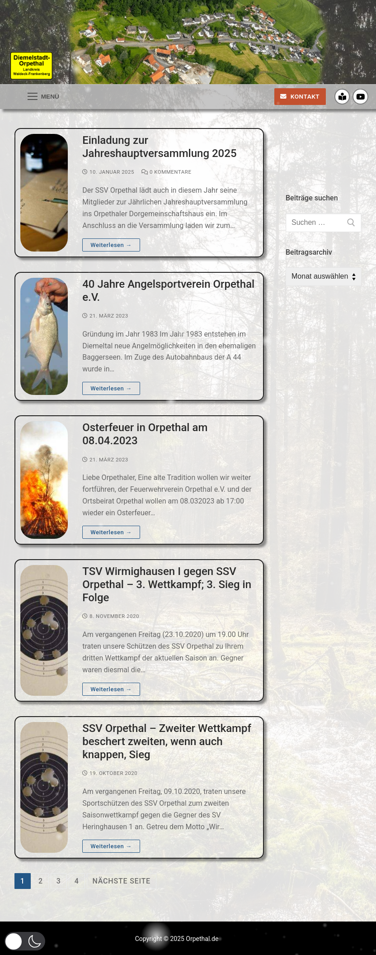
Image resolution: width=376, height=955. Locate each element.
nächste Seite (121, 881)
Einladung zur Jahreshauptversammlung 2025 (159, 147)
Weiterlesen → (111, 245)
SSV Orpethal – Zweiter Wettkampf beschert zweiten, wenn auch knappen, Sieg (166, 741)
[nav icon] (43, 96)
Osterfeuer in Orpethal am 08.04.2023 (144, 434)
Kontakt (300, 96)
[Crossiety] (342, 97)
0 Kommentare (166, 172)
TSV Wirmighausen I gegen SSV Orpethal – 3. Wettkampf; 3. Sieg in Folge (166, 584)
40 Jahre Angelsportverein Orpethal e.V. (168, 291)
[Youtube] (360, 97)
